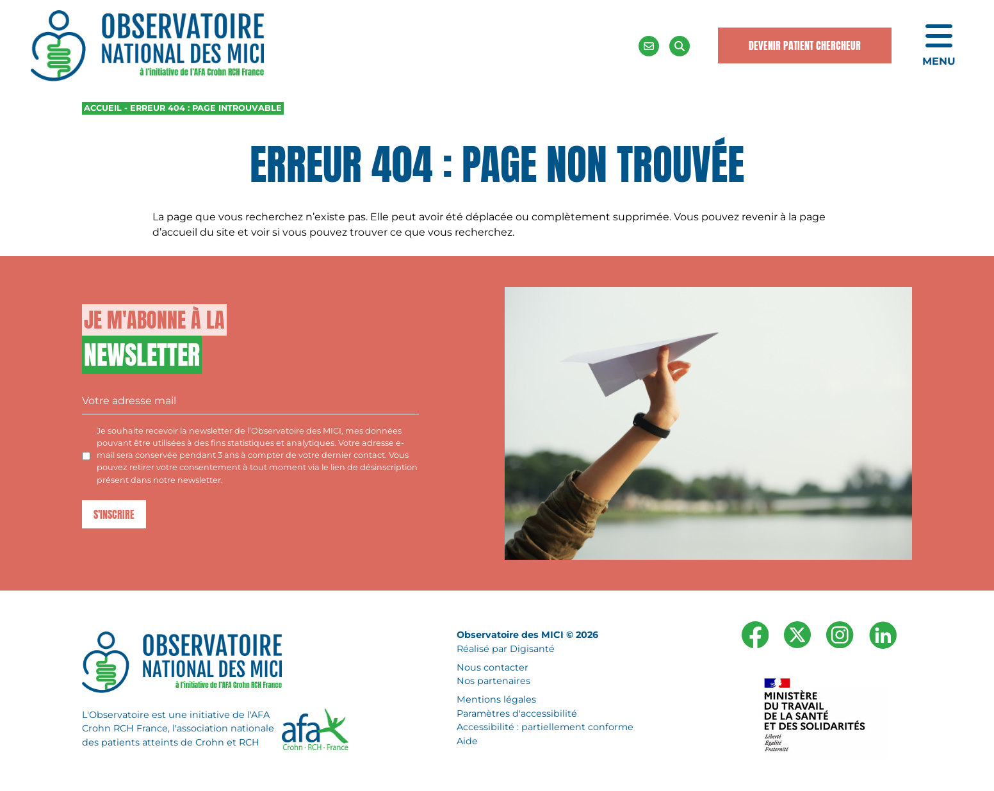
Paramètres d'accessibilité (517, 713)
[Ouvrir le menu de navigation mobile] (939, 46)
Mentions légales (496, 699)
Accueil (103, 108)
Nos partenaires (493, 681)
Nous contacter (492, 667)
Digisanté (532, 649)
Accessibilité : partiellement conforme (545, 727)
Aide (467, 741)
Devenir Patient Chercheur (805, 45)
